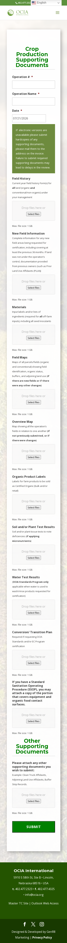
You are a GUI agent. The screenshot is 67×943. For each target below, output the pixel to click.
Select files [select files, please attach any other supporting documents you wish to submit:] (33, 801)
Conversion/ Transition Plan (32, 632)
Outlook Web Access (45, 903)
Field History (21, 178)
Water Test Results (26, 577)
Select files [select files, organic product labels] (33, 507)
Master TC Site (18, 903)
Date (17, 111)
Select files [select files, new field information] (33, 287)
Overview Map (22, 422)
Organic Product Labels (29, 477)
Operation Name (25, 94)
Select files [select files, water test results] (33, 612)
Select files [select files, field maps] (33, 402)
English (39, 3)
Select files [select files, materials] (33, 338)
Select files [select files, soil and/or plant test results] (33, 557)
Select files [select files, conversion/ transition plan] (33, 663)
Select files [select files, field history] (33, 214)
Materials (19, 307)
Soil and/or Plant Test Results (33, 527)
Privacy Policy (42, 937)
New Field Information (28, 233)
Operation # (22, 77)
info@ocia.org (34, 895)
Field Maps (19, 357)
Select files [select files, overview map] (33, 457)
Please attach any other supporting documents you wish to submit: (31, 766)
